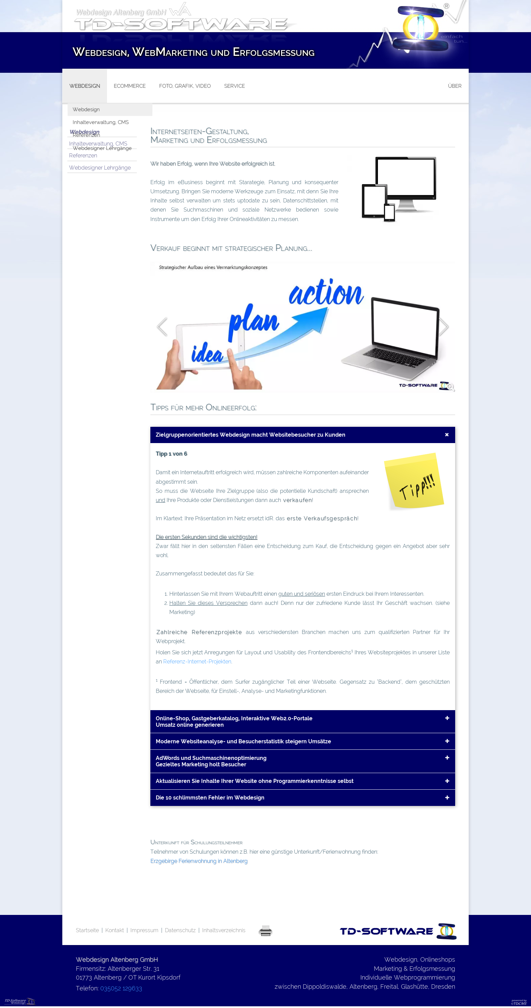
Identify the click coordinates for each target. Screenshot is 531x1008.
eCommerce (130, 86)
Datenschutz (180, 930)
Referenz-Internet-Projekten (197, 661)
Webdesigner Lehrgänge (100, 168)
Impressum (144, 930)
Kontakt (114, 930)
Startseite (87, 930)
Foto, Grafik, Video (185, 86)
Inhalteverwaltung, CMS (98, 143)
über (455, 86)
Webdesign (84, 132)
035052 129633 (121, 988)
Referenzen (83, 155)
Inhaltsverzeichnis (224, 930)
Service (234, 86)
